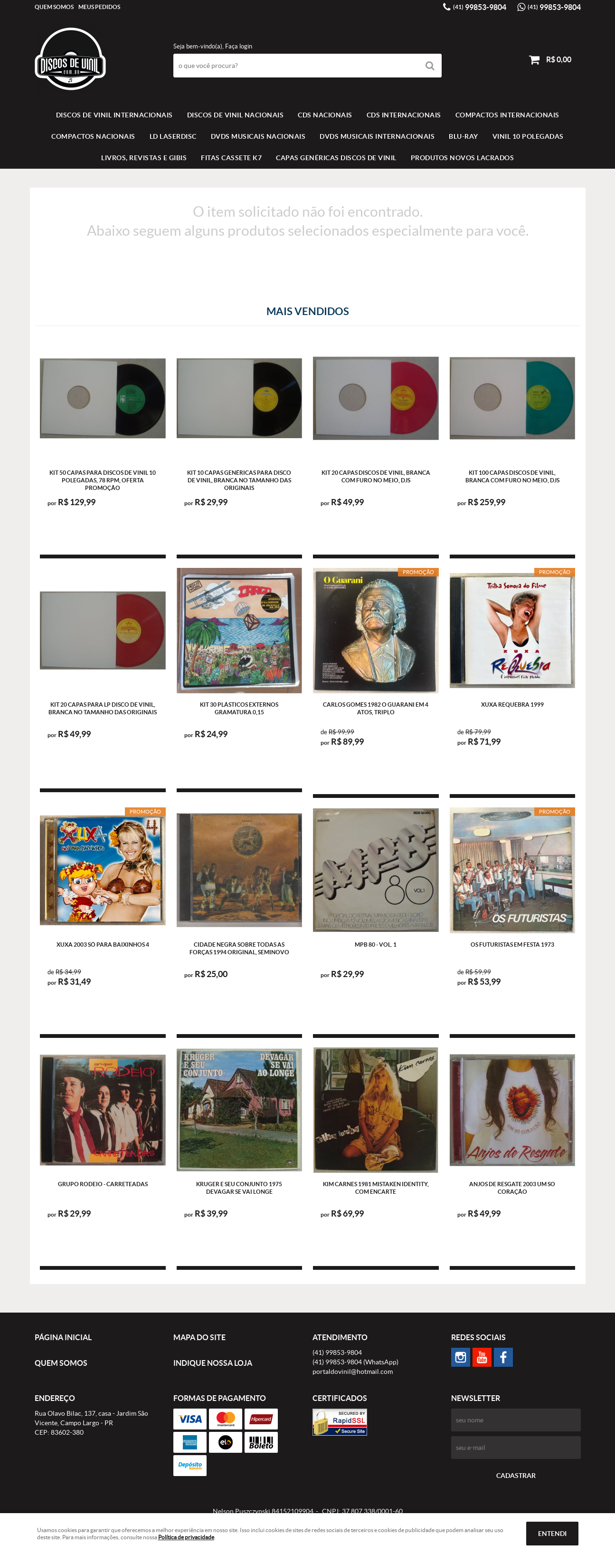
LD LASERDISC (173, 136)
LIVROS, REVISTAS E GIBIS (144, 158)
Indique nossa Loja (212, 1363)
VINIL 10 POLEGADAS (528, 136)
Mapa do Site (199, 1337)
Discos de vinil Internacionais (114, 115)
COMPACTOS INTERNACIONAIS (507, 115)
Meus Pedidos (99, 7)
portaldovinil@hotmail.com (352, 1371)
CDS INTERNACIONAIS (404, 115)
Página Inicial (63, 1337)
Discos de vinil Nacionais (235, 115)
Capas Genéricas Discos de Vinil (336, 158)
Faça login (238, 46)
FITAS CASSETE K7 (231, 158)
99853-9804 (479, 7)
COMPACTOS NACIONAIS (93, 136)
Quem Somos (54, 7)
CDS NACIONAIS (325, 115)
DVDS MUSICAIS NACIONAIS (258, 136)
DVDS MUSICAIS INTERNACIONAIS (377, 136)
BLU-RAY (463, 136)
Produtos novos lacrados (462, 158)
